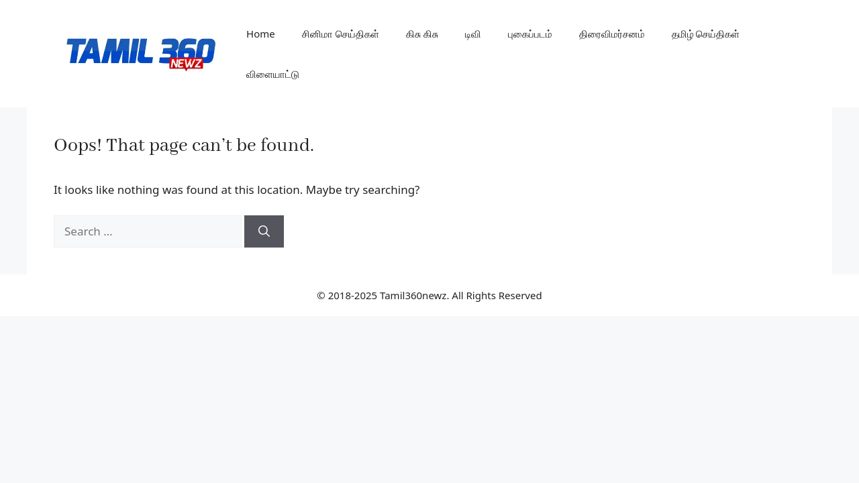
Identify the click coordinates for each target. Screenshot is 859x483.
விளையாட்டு (272, 73)
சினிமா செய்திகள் (340, 33)
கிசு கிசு (422, 33)
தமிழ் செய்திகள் (706, 33)
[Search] (264, 231)
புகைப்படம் (530, 33)
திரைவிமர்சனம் (612, 33)
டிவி (473, 33)
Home (260, 33)
